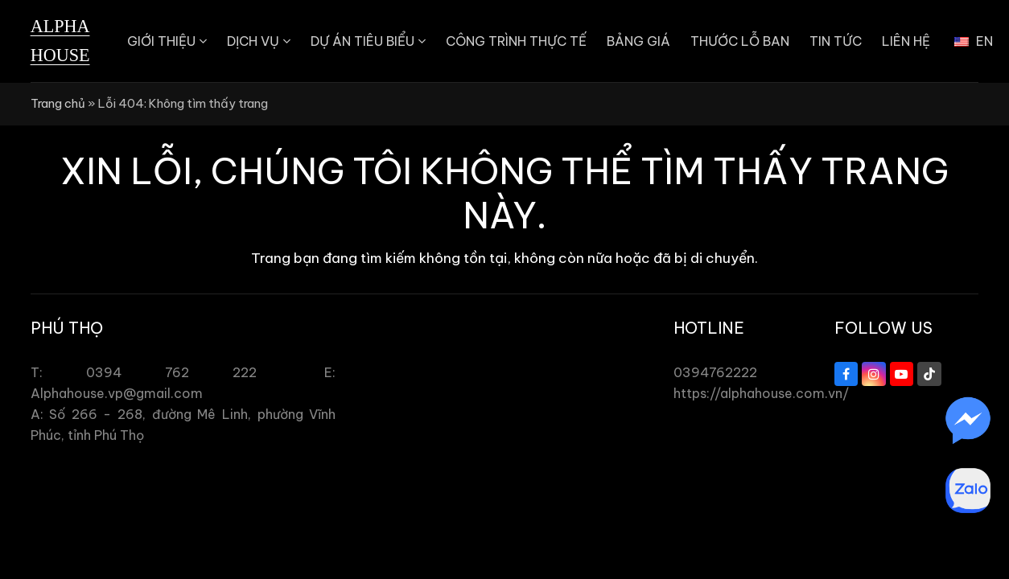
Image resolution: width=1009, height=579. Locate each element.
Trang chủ (58, 103)
